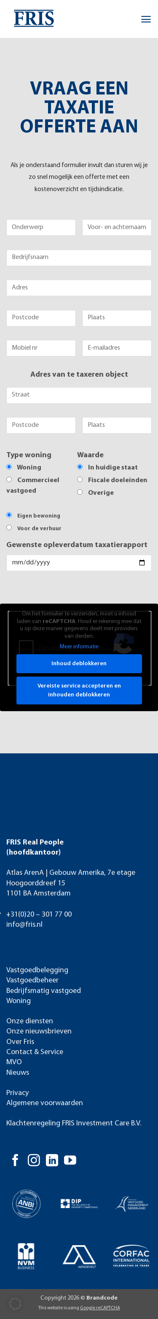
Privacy (17, 1093)
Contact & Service (34, 1052)
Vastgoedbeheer (32, 980)
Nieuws (17, 1073)
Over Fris (20, 1042)
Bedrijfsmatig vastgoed (43, 991)
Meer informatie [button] (79, 647)
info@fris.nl (24, 925)
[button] (146, 19)
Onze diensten (29, 1021)
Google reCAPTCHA (100, 1308)
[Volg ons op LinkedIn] (52, 1161)
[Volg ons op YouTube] (70, 1161)
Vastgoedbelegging (37, 970)
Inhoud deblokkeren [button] (79, 664)
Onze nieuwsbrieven (39, 1032)
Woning (18, 1001)
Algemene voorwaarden (44, 1103)
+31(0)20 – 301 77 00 (39, 915)
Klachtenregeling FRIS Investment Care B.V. (73, 1123)
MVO (14, 1062)
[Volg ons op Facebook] (15, 1161)
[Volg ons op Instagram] (34, 1161)
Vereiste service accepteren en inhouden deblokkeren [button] (79, 690)
